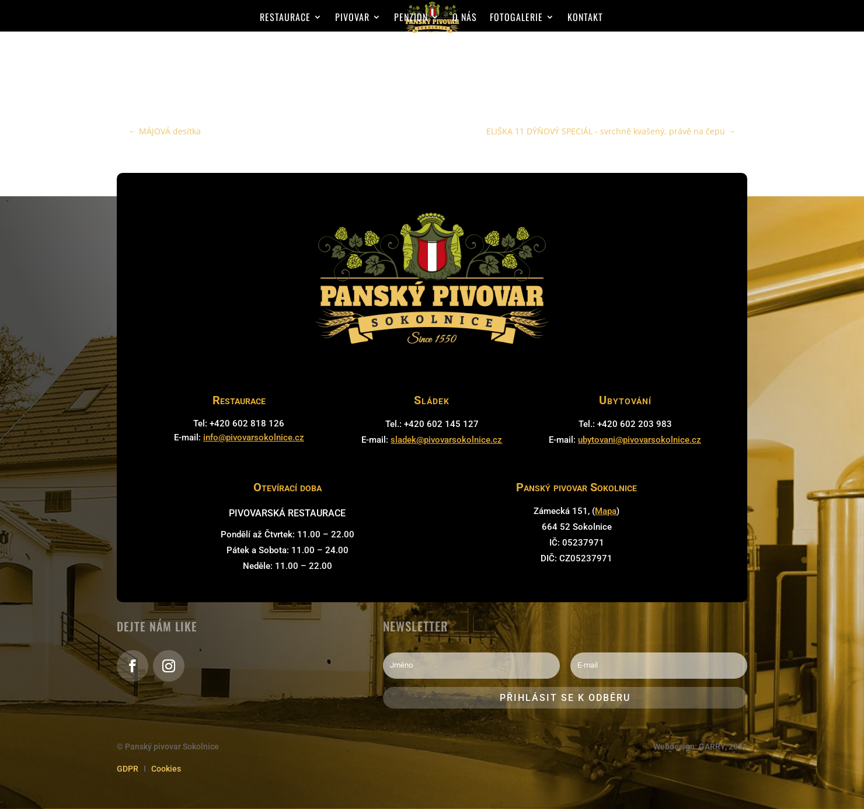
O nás (464, 18)
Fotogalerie (516, 18)
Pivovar (352, 18)
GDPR (127, 768)
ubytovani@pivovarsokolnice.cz (639, 440)
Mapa (605, 511)
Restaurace (285, 18)
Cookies (166, 768)
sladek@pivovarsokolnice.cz (446, 440)
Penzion (411, 18)
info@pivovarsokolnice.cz (253, 437)
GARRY (712, 746)
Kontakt (585, 18)
